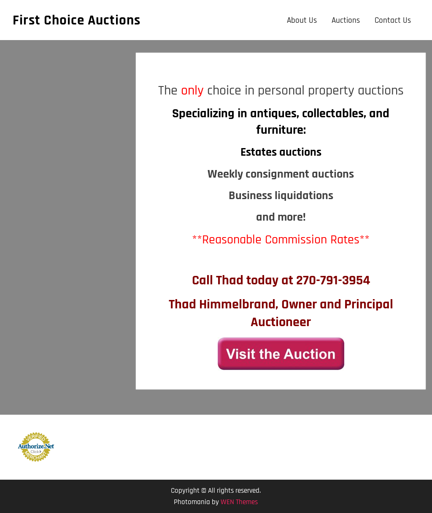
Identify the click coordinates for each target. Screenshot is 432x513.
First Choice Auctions (76, 20)
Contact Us (393, 20)
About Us (302, 20)
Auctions (346, 20)
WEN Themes (239, 502)
